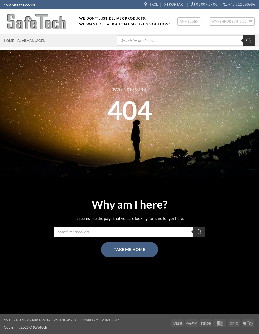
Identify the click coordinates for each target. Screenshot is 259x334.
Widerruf (110, 319)
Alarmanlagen (33, 40)
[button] (189, 21)
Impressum (89, 319)
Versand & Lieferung (32, 319)
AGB (7, 319)
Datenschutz (65, 319)
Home (9, 40)
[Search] (249, 40)
